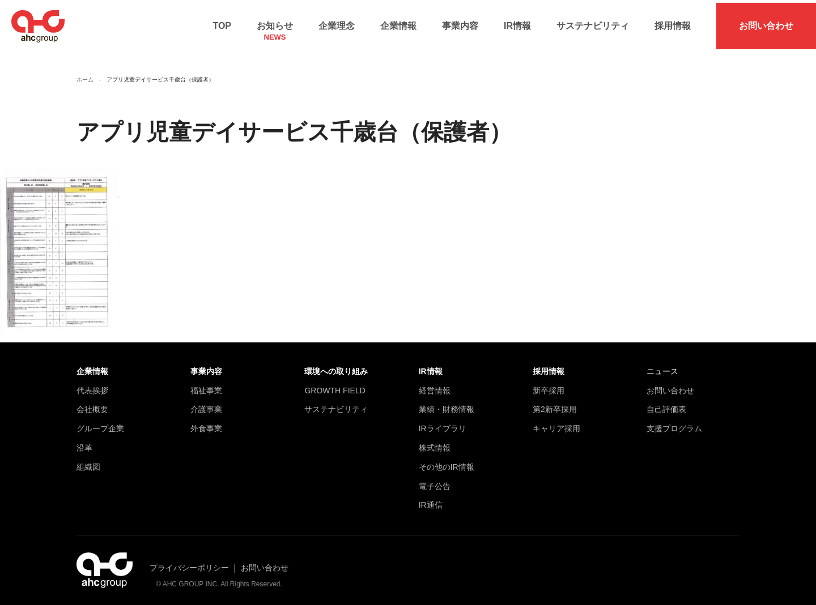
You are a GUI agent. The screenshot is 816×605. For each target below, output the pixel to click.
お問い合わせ (766, 23)
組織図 (88, 460)
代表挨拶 (92, 384)
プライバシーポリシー (189, 562)
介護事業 (206, 403)
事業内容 (460, 23)
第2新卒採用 (555, 403)
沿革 (84, 442)
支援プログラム (674, 422)
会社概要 (92, 403)
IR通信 (431, 499)
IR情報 (517, 23)
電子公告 (434, 479)
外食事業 (206, 422)
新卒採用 (548, 384)
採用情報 (672, 23)
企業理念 (336, 23)
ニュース (662, 365)
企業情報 (398, 23)
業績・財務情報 (446, 403)
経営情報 (434, 384)
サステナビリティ (592, 23)
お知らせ (275, 26)
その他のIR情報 (446, 460)
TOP (221, 23)
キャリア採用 (556, 422)
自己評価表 (666, 403)
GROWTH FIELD (334, 384)
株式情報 (434, 442)
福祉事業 (206, 384)
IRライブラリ (442, 422)
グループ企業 (100, 422)
